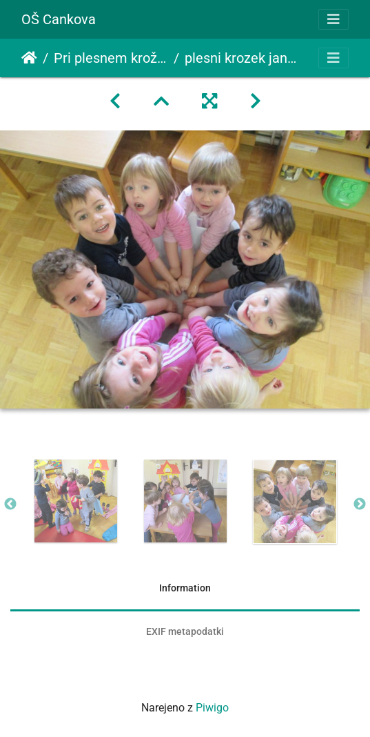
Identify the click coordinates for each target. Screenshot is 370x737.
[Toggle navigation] (333, 19)
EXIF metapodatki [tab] (185, 631)
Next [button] (360, 504)
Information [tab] (185, 587)
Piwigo (212, 707)
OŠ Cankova (58, 19)
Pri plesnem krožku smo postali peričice (111, 58)
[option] (75, 501)
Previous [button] (10, 504)
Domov (29, 58)
